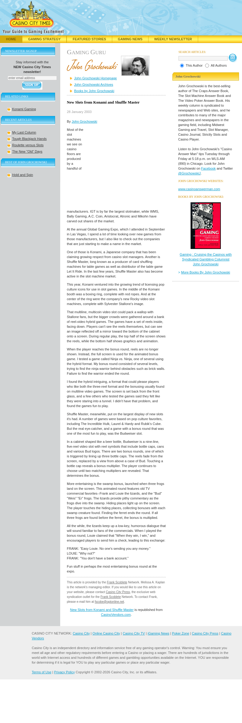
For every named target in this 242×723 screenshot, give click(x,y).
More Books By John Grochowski (205, 272)
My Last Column (24, 132)
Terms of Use (41, 672)
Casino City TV (134, 633)
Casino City (81, 633)
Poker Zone (180, 633)
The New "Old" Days (27, 151)
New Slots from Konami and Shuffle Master (101, 610)
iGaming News (158, 633)
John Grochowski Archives (93, 84)
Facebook (208, 168)
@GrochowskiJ (189, 173)
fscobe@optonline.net (109, 601)
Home (11, 39)
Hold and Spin (22, 175)
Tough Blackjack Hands (29, 139)
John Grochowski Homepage (95, 78)
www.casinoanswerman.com (199, 189)
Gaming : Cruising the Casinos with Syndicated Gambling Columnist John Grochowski (206, 259)
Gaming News (130, 39)
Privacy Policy (64, 672)
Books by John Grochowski (94, 91)
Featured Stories (89, 39)
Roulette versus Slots (28, 145)
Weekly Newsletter (173, 39)
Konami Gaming (24, 109)
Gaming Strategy (44, 39)
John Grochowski (84, 121)
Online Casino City (106, 633)
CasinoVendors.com (116, 614)
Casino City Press (118, 592)
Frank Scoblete (117, 582)
